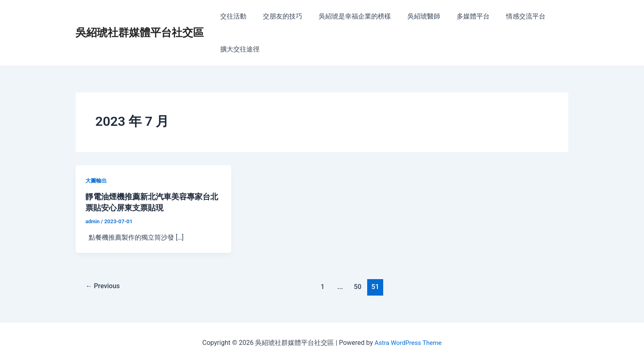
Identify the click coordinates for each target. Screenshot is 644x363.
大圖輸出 (96, 180)
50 (359, 286)
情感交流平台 (507, 16)
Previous (104, 286)
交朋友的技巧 (277, 16)
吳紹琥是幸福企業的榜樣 (346, 16)
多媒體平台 (458, 16)
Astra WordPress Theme (408, 342)
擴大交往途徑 (238, 49)
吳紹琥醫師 (412, 16)
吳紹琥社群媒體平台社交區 (140, 32)
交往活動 (231, 16)
